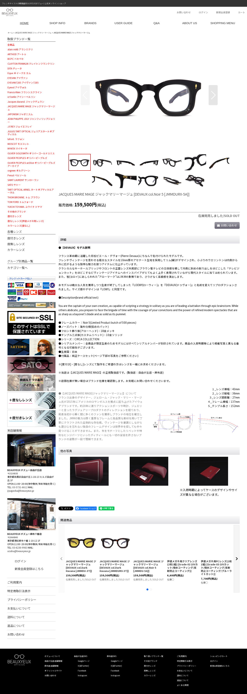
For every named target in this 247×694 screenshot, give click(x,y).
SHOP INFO (57, 23)
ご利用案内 (14, 582)
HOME (24, 23)
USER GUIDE (123, 23)
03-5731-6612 (19, 487)
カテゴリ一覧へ (17, 268)
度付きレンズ (16, 238)
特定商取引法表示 (18, 591)
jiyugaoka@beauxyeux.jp (20, 490)
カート (241, 12)
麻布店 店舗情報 (51, 665)
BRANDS (90, 23)
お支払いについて (18, 608)
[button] (85, 95)
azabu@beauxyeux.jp (19, 551)
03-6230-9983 (19, 547)
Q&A (157, 23)
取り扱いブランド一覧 (153, 656)
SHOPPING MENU (222, 23)
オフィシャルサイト (53, 670)
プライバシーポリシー (21, 600)
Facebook (82, 670)
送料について (16, 617)
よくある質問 (183, 685)
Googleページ (84, 660)
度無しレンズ (16, 244)
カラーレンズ (16, 250)
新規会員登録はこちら (29, 569)
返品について (16, 626)
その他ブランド (150, 660)
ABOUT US (189, 23)
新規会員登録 (223, 12)
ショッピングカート (219, 656)
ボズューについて (52, 656)
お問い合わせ (184, 12)
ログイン (203, 12)
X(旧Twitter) (83, 665)
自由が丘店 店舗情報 (53, 660)
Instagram (82, 675)
